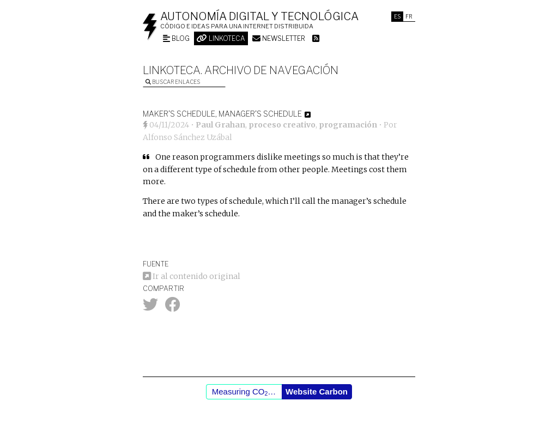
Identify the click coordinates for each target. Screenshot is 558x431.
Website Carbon (317, 391)
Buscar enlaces (172, 81)
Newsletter (278, 38)
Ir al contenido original (191, 276)
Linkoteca (221, 38)
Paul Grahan (220, 125)
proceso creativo (282, 125)
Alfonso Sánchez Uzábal (187, 137)
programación (348, 125)
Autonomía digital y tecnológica (259, 16)
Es (397, 16)
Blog (176, 38)
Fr (409, 16)
